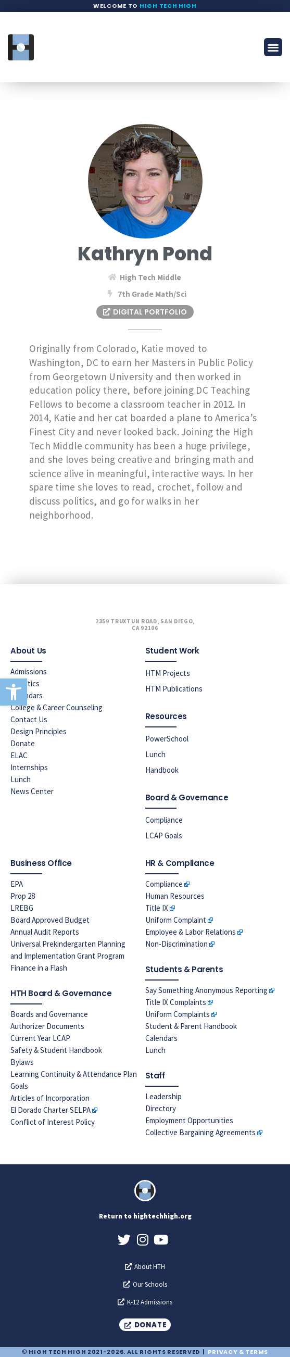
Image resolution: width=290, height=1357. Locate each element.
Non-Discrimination (176, 944)
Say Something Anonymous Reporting (206, 990)
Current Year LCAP (40, 1038)
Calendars (161, 1038)
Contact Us (28, 719)
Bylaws (22, 1062)
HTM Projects (167, 673)
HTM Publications (174, 689)
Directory (160, 1108)
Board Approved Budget (50, 920)
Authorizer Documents (47, 1026)
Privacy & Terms (238, 1352)
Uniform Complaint (175, 920)
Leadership (163, 1096)
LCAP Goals (163, 835)
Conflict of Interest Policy (52, 1122)
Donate (22, 743)
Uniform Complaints (177, 1014)
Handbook (162, 770)
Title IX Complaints (175, 1002)
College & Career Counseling (56, 707)
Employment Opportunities (189, 1120)
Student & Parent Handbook (191, 1026)
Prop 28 (22, 896)
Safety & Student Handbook (56, 1050)
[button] (13, 692)
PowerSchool (166, 739)
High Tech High (168, 6)
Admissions (28, 671)
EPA (16, 884)
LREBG (21, 908)
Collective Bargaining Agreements (200, 1132)
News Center (32, 791)
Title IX (156, 908)
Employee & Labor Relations (190, 932)
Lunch (20, 779)
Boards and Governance (49, 1014)
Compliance (164, 820)
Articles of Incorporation (50, 1098)
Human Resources (175, 896)
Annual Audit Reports (44, 932)
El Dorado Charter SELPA (50, 1110)
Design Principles (38, 731)
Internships (29, 767)
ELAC (19, 755)
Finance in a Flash (38, 968)
